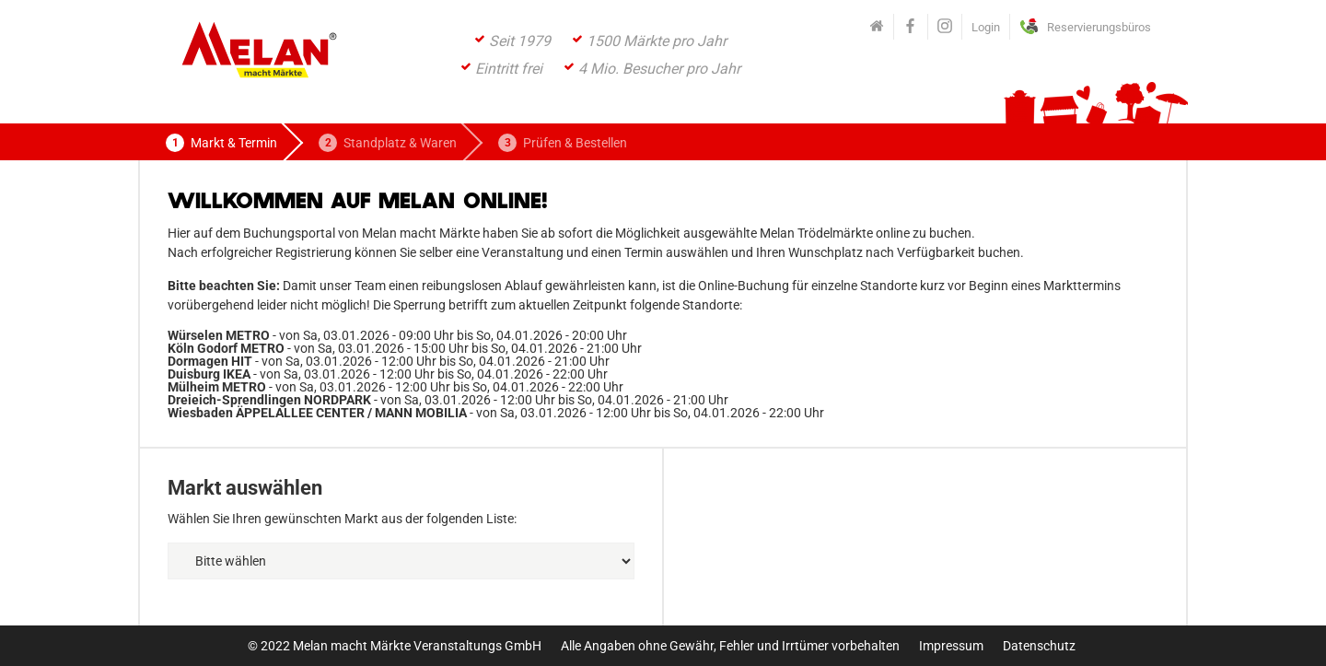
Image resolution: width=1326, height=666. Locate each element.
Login (985, 27)
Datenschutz (1039, 645)
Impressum (951, 645)
